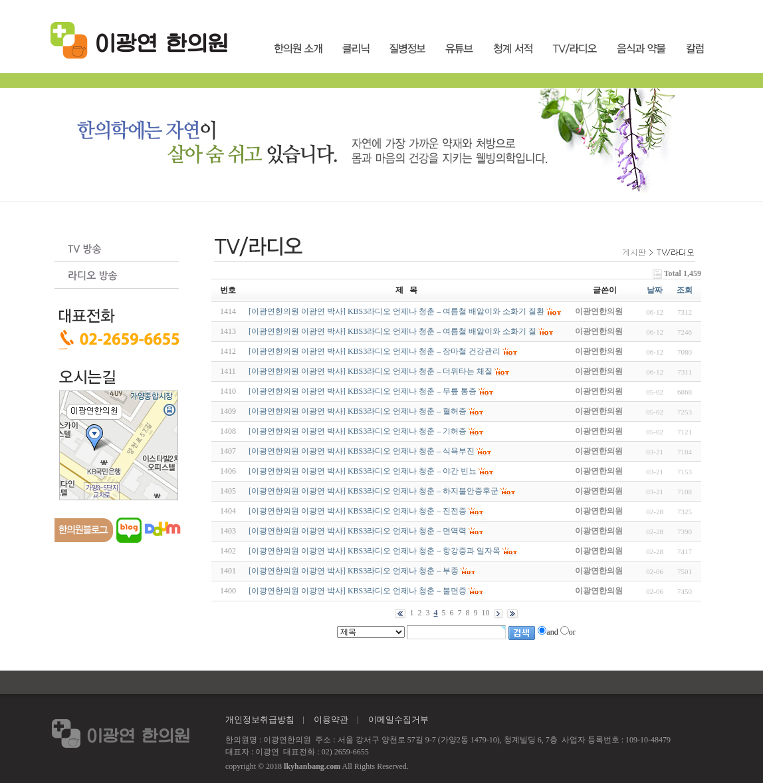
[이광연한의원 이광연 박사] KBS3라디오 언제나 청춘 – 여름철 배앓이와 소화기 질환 (396, 311)
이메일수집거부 (398, 719)
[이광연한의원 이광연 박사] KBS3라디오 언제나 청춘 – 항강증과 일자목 (374, 550)
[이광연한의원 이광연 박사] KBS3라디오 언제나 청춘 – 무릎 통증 (363, 391)
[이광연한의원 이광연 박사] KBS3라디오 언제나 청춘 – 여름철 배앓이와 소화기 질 (392, 331)
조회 (685, 290)
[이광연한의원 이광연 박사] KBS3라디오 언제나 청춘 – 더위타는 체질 (370, 371)
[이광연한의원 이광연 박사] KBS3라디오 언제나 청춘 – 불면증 (358, 590)
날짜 (655, 290)
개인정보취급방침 (259, 719)
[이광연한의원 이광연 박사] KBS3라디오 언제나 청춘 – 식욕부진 (362, 451)
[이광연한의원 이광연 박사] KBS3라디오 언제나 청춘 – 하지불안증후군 (373, 491)
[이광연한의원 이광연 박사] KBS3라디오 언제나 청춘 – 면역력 (358, 531)
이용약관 (331, 719)
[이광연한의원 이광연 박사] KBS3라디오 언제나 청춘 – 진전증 (358, 511)
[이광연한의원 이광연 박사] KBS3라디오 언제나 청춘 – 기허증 (358, 431)
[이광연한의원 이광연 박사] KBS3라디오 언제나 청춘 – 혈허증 (358, 411)
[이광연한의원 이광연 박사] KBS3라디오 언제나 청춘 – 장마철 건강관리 (374, 351)
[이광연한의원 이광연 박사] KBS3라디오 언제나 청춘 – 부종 (354, 570)
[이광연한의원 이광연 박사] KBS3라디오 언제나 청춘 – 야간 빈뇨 (363, 471)
